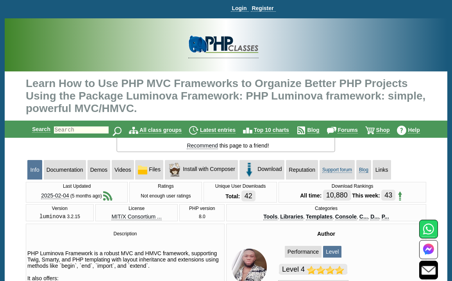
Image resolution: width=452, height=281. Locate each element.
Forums (354, 130)
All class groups (167, 130)
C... (363, 217)
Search (34, 129)
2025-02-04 (55, 195)
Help (420, 130)
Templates (319, 217)
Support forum (337, 170)
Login (239, 8)
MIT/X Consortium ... (136, 217)
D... (374, 217)
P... (385, 217)
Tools (270, 217)
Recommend (202, 145)
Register (262, 8)
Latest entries (224, 130)
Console (346, 217)
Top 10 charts (278, 130)
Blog (320, 130)
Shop (390, 130)
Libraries (291, 217)
